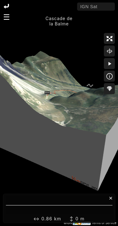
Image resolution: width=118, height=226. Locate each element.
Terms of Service (104, 223)
